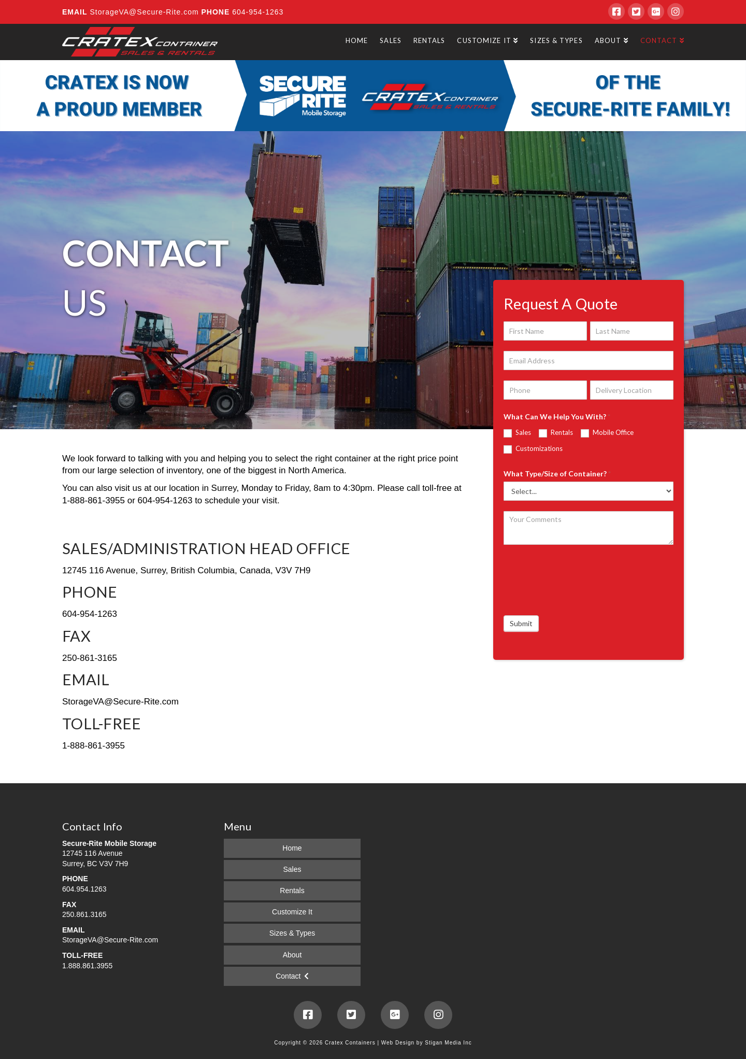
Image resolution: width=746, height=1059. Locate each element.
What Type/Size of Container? (557, 473)
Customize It (292, 912)
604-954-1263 (256, 12)
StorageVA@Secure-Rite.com (145, 12)
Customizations (533, 449)
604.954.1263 (84, 889)
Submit (521, 623)
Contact (288, 976)
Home (292, 848)
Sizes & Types (292, 933)
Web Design (397, 1043)
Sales (517, 432)
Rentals (556, 432)
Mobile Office (607, 432)
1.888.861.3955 (87, 966)
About (292, 955)
